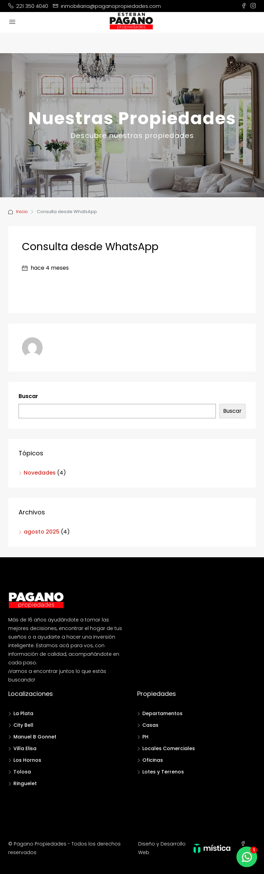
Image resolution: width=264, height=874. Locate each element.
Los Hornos (27, 760)
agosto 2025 (41, 532)
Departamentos (162, 713)
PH (145, 736)
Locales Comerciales (168, 748)
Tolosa (22, 771)
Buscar (28, 396)
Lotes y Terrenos (163, 771)
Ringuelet (25, 783)
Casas (150, 725)
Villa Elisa (24, 748)
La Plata (23, 713)
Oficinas (152, 760)
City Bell (23, 725)
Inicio (22, 211)
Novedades (40, 473)
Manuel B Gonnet (34, 736)
